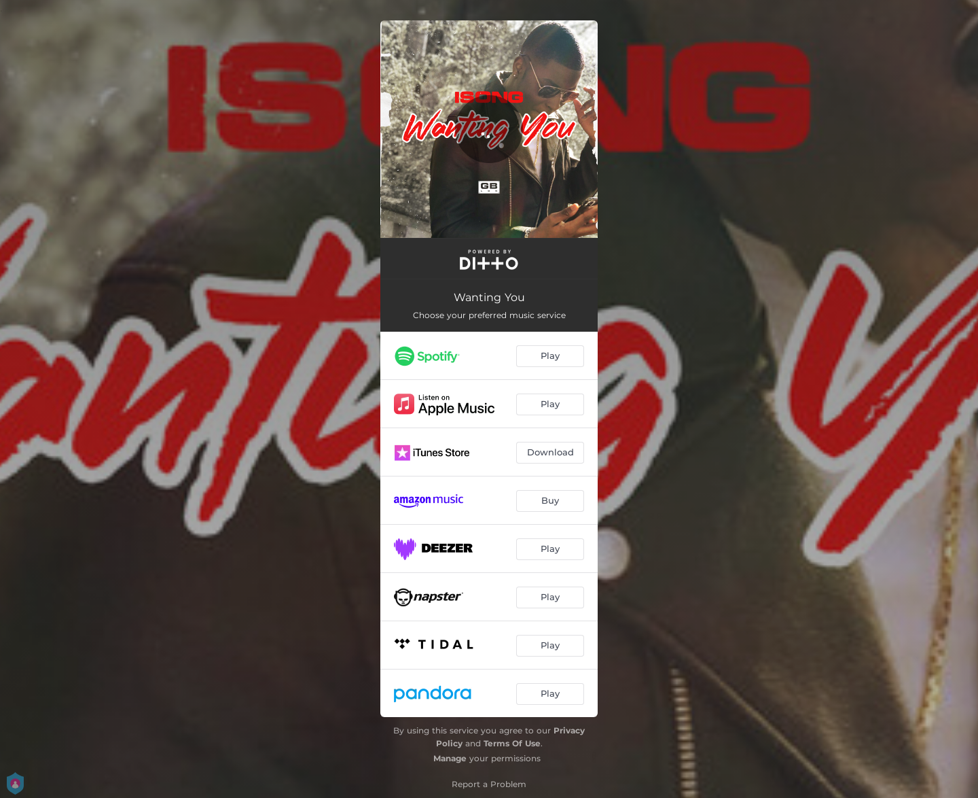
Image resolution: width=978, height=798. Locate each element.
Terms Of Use (512, 743)
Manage (450, 758)
